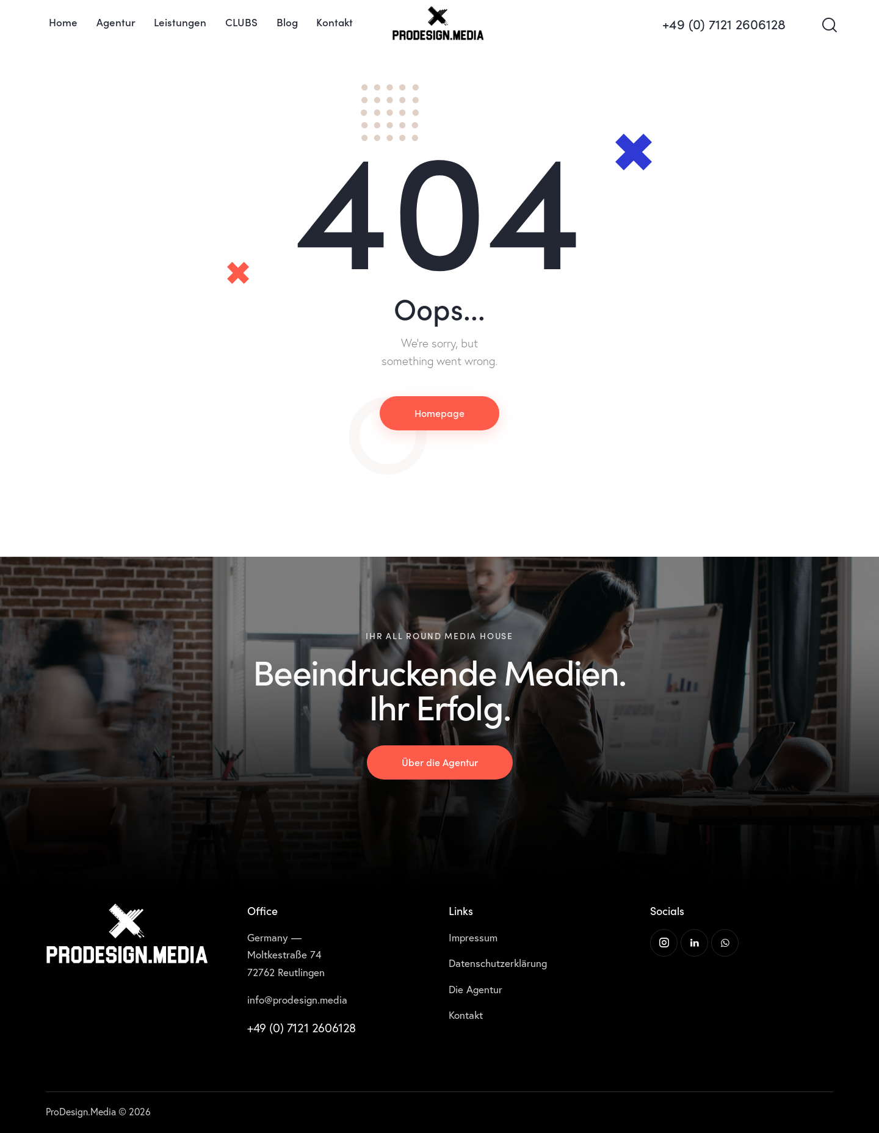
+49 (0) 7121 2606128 (301, 1027)
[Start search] (828, 25)
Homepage (439, 412)
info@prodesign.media (297, 1000)
